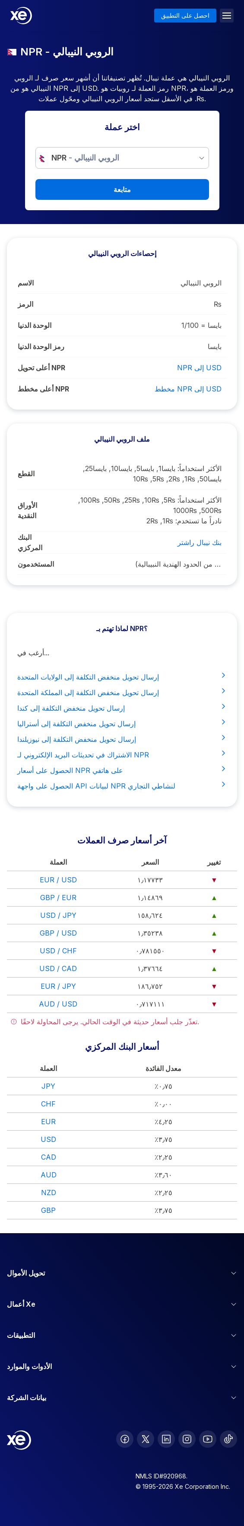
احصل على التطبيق (185, 15)
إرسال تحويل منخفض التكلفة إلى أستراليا (122, 723)
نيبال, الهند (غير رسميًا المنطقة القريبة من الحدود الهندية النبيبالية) (178, 564)
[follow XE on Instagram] (187, 1439)
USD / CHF (58, 950)
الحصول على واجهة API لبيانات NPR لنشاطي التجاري (122, 785)
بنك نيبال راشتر (199, 542)
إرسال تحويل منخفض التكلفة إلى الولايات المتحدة (122, 676)
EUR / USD (58, 879)
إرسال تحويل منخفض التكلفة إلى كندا (122, 707)
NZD (48, 1192)
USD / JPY (58, 915)
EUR (48, 1121)
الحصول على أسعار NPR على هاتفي (122, 770)
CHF (48, 1104)
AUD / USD (58, 1004)
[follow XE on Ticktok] (228, 1439)
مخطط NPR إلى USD (188, 389)
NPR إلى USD (199, 367)
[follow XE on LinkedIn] (166, 1439)
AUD (49, 1174)
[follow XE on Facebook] (124, 1439)
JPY (48, 1086)
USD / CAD (58, 968)
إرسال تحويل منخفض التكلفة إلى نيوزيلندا (122, 739)
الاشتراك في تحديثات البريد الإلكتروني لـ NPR (122, 754)
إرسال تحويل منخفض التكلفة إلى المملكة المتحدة (122, 692)
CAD (48, 1157)
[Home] (21, 15)
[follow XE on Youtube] (207, 1439)
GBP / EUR (58, 897)
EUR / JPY (58, 986)
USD (48, 1139)
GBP (48, 1210)
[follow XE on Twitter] (145, 1439)
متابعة (122, 189)
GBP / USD (58, 933)
